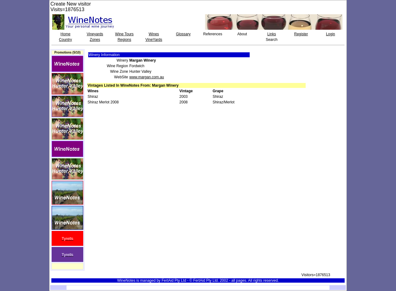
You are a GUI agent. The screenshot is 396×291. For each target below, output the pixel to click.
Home (66, 34)
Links (271, 34)
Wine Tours (124, 34)
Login (330, 34)
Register (301, 34)
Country (65, 39)
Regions (124, 39)
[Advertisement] (327, 63)
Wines (153, 34)
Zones (95, 39)
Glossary (183, 34)
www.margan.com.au (146, 77)
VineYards (153, 39)
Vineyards (95, 34)
